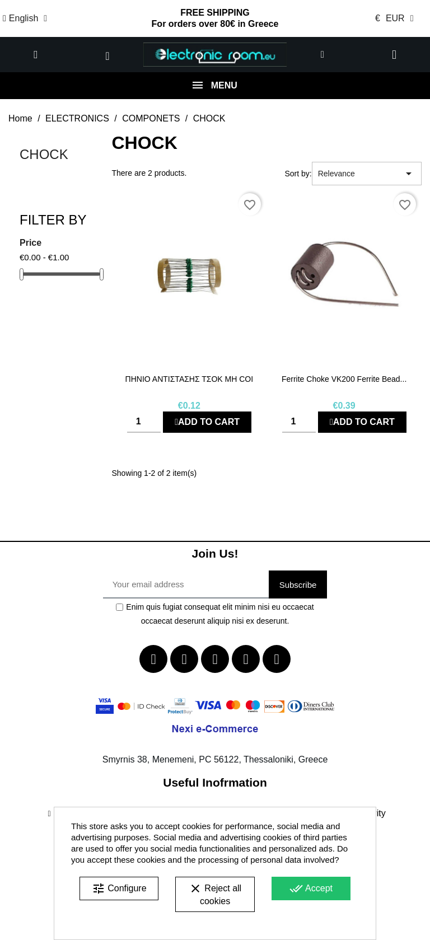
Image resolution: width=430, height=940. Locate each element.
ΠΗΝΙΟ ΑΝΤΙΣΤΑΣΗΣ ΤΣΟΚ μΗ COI (189, 379)
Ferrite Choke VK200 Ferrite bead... (344, 379)
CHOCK (44, 154)
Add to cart (207, 422)
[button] (36, 55)
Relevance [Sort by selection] (366, 173)
